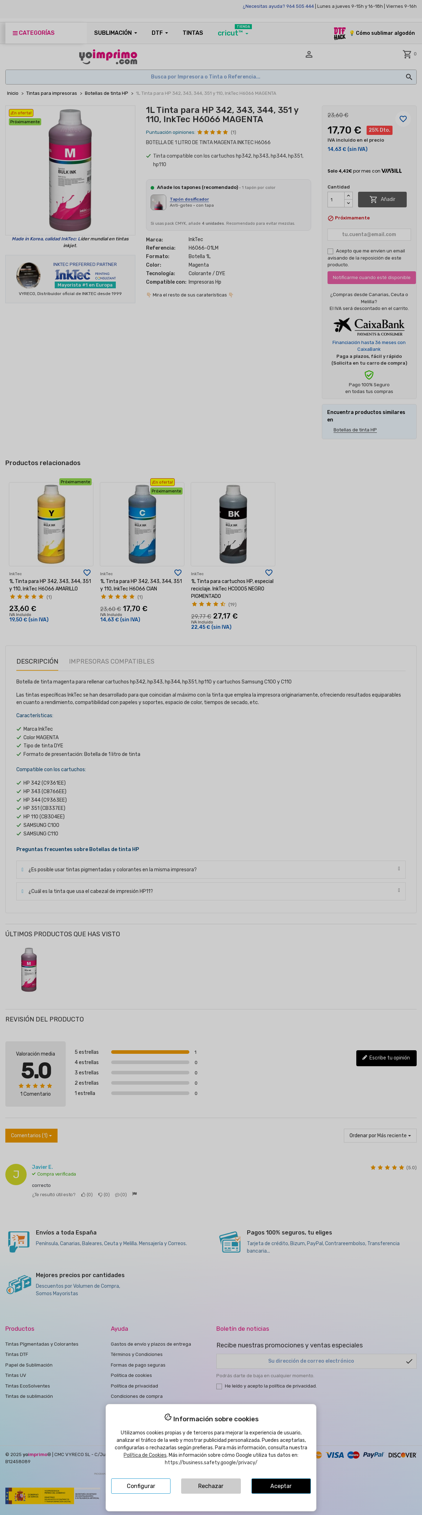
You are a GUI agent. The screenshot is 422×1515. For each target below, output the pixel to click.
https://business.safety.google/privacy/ (211, 1463)
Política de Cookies (145, 1455)
